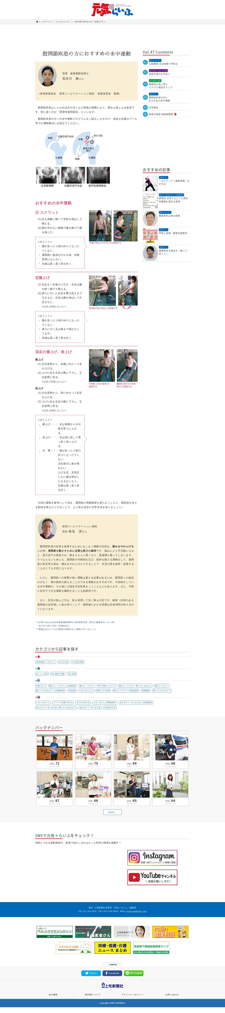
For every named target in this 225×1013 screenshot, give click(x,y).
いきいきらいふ (91, 692)
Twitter (91, 979)
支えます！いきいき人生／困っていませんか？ (58, 710)
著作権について (92, 1000)
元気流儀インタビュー (46, 662)
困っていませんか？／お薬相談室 (51, 692)
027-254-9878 (88, 917)
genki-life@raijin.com (137, 917)
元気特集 (75, 692)
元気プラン (41, 687)
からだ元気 (66, 662)
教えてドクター (173, 687)
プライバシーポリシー (132, 1000)
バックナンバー (64, 21)
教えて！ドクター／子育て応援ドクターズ (103, 687)
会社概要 (53, 1000)
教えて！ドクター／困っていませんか (144, 687)
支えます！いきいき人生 (95, 710)
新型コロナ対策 (109, 692)
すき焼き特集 (81, 662)
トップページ (44, 21)
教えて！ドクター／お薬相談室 (65, 687)
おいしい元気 (42, 675)
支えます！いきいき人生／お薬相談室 (144, 705)
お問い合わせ (172, 1000)
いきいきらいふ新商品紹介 (111, 705)
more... (112, 817)
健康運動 (155, 692)
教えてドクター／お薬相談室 (133, 692)
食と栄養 (75, 675)
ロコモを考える (87, 705)
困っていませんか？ (173, 692)
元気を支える (116, 710)
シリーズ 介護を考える (65, 705)
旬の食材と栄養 (60, 675)
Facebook (112, 979)
